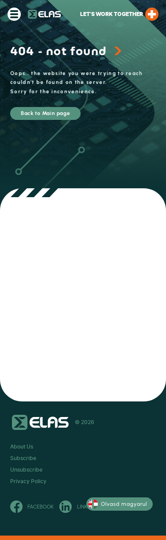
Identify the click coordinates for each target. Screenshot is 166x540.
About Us (21, 446)
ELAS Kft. (44, 14)
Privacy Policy (28, 481)
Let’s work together (119, 14)
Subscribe (23, 458)
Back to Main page (45, 113)
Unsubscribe (26, 469)
